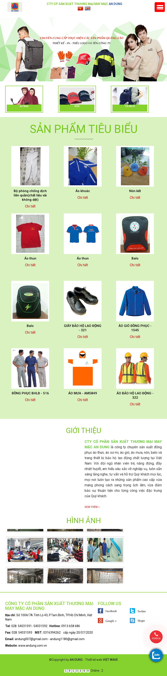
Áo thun (30, 258)
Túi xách (130, 106)
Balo (135, 258)
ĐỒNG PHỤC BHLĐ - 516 (30, 393)
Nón (77, 106)
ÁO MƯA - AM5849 (82, 393)
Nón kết (135, 191)
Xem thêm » (92, 507)
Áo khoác (82, 191)
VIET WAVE (110, 659)
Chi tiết (30, 206)
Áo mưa (24, 106)
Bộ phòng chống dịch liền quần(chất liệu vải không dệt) (30, 195)
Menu (160, 7)
